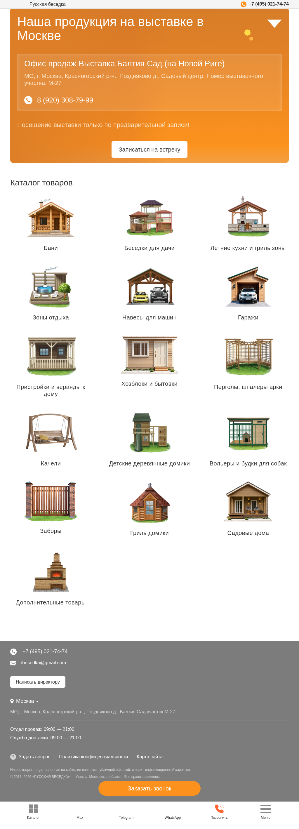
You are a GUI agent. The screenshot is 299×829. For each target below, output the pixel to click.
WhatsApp (173, 812)
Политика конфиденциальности (93, 756)
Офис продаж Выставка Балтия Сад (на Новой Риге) (124, 63)
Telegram (126, 812)
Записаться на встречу (149, 149)
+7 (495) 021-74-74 (265, 4)
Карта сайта (150, 756)
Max (80, 812)
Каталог (33, 812)
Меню (265, 812)
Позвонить (219, 812)
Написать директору (38, 681)
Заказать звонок (149, 788)
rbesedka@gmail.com (38, 663)
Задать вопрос (30, 757)
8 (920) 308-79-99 (58, 100)
